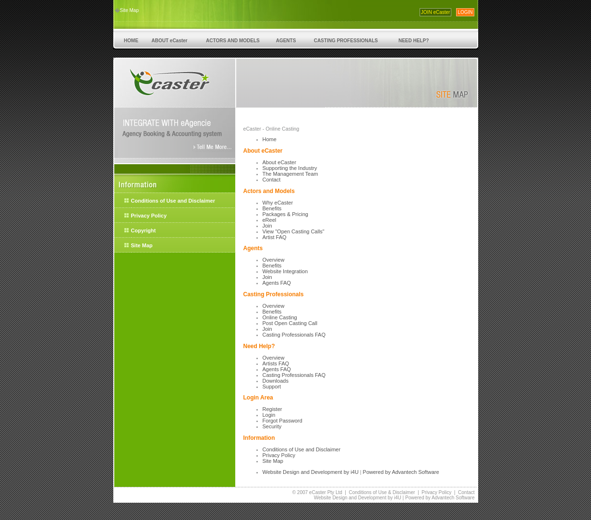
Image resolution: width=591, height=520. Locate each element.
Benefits (272, 208)
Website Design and (287, 472)
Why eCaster (278, 203)
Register (272, 409)
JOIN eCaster (435, 12)
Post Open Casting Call (290, 323)
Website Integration (285, 271)
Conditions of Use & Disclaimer (382, 492)
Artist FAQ (275, 237)
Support (272, 386)
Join (267, 226)
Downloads (276, 381)
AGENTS (286, 40)
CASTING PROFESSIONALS (346, 40)
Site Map (129, 10)
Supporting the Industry (290, 168)
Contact (272, 179)
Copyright (143, 230)
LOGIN (465, 12)
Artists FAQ (276, 363)
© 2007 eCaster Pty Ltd (317, 492)
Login (269, 415)
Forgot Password (282, 420)
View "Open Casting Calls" (294, 231)
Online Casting (280, 317)
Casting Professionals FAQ (294, 335)
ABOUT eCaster (169, 40)
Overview (274, 260)
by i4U (350, 472)
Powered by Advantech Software (401, 472)
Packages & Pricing (285, 214)
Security (272, 426)
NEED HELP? (413, 40)
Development (326, 472)
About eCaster (279, 162)
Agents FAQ (277, 283)
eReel (270, 220)
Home (270, 139)
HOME (131, 40)
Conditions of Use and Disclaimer (173, 201)
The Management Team (290, 174)
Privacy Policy (149, 215)
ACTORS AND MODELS (233, 40)
